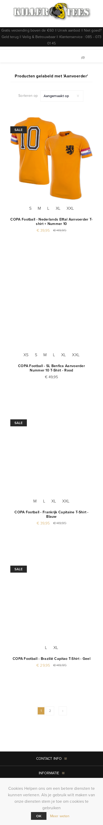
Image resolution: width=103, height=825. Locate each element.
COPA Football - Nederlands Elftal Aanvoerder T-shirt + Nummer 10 (51, 221)
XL (58, 208)
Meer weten (59, 816)
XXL (70, 208)
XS (25, 355)
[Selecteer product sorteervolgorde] (61, 96)
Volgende (63, 711)
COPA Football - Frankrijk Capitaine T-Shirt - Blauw (51, 514)
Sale (18, 129)
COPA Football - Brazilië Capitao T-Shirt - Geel (51, 658)
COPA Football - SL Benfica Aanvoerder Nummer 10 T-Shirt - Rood (51, 368)
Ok (38, 816)
